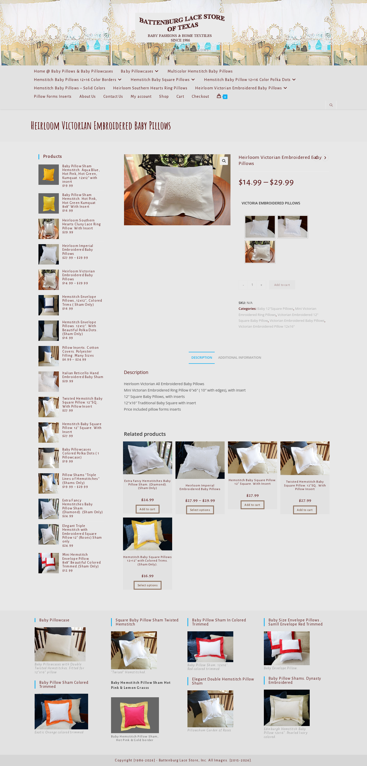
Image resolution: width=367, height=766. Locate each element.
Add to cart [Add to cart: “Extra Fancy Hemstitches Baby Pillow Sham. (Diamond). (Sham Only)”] (147, 509)
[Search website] (331, 105)
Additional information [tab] (239, 357)
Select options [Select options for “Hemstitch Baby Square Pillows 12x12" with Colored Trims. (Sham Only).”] (148, 585)
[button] (224, 161)
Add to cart (282, 284)
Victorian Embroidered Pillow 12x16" (267, 326)
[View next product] (325, 157)
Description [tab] (201, 357)
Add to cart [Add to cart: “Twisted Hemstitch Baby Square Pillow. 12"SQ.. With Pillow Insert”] (305, 509)
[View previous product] (316, 157)
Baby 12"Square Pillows (275, 308)
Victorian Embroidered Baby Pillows (297, 320)
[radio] (260, 226)
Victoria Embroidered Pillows (271, 203)
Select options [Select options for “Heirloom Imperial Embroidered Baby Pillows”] (200, 509)
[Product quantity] (252, 284)
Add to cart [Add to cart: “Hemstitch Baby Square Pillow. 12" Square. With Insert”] (252, 504)
